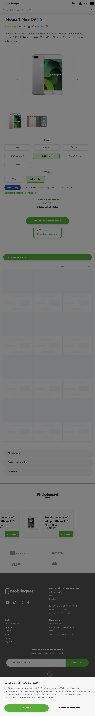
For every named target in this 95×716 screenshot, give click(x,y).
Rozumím (26, 708)
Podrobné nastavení (69, 708)
